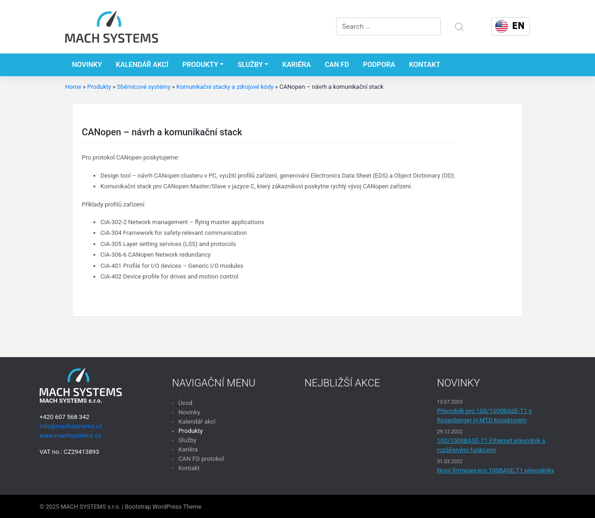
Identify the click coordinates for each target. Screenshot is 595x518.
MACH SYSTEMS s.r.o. (91, 506)
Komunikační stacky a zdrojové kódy (224, 86)
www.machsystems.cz (70, 435)
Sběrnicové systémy (143, 86)
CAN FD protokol (201, 458)
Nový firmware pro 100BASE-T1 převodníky (495, 470)
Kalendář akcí (142, 64)
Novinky (87, 64)
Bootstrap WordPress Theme (163, 506)
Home (73, 86)
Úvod (185, 402)
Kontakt (424, 64)
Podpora (379, 64)
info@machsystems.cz (71, 426)
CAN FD (337, 64)
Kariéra (296, 64)
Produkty (200, 64)
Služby (250, 64)
